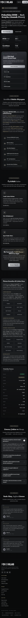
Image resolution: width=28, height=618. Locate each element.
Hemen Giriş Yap (14, 66)
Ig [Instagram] (7, 572)
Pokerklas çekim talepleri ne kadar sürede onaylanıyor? (14, 463)
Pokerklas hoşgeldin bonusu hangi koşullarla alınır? (14, 475)
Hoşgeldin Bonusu (5, 589)
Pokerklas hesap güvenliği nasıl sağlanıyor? (14, 469)
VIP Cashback (4, 590)
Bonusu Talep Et (14, 265)
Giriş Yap (25, 2)
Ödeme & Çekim (4, 583)
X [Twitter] (2, 572)
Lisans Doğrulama (4, 605)
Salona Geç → (6, 206)
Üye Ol (19, 2)
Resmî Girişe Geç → (7, 31)
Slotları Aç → (6, 225)
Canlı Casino (3, 577)
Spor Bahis (3, 581)
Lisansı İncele (18, 31)
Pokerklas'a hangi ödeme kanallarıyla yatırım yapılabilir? (14, 456)
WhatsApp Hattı (4, 603)
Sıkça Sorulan (4, 600)
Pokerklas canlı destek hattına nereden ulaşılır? (14, 482)
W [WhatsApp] (9, 572)
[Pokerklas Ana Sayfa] (6, 2)
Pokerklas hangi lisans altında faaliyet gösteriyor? (14, 441)
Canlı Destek (3, 602)
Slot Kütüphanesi (4, 579)
